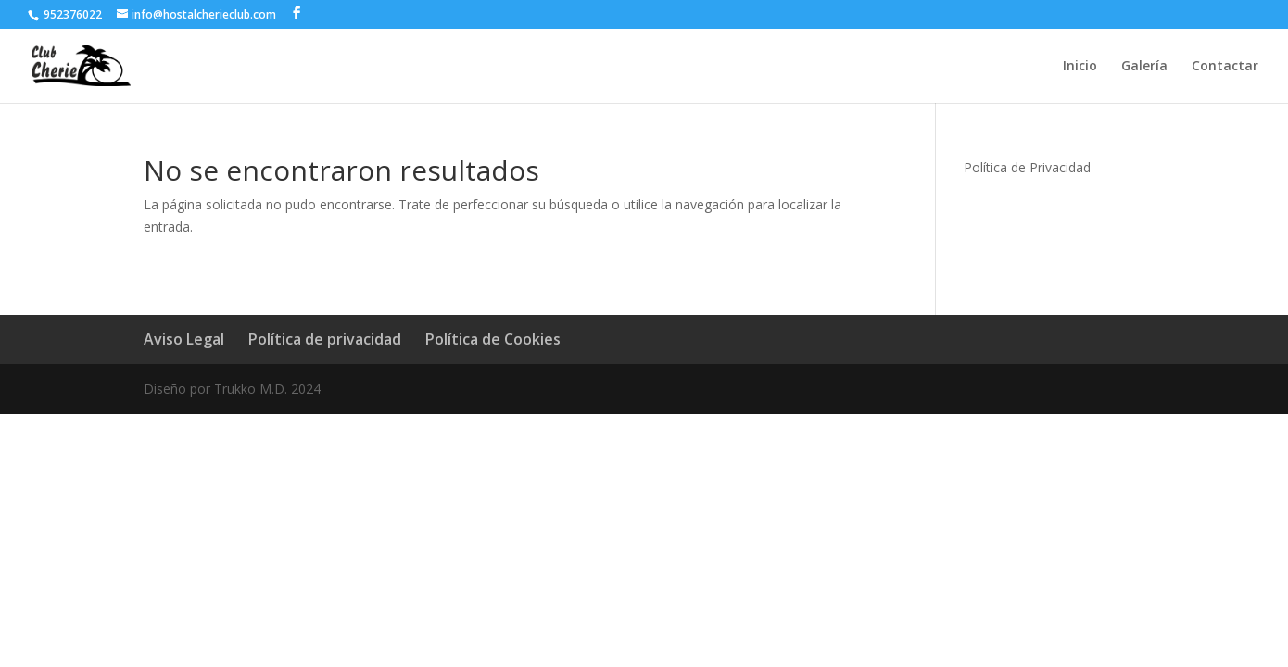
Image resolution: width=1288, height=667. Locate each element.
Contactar (1225, 66)
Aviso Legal (184, 339)
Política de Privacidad (1027, 167)
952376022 (71, 14)
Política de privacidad (324, 339)
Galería (1144, 66)
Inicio (1080, 66)
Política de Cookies (493, 339)
